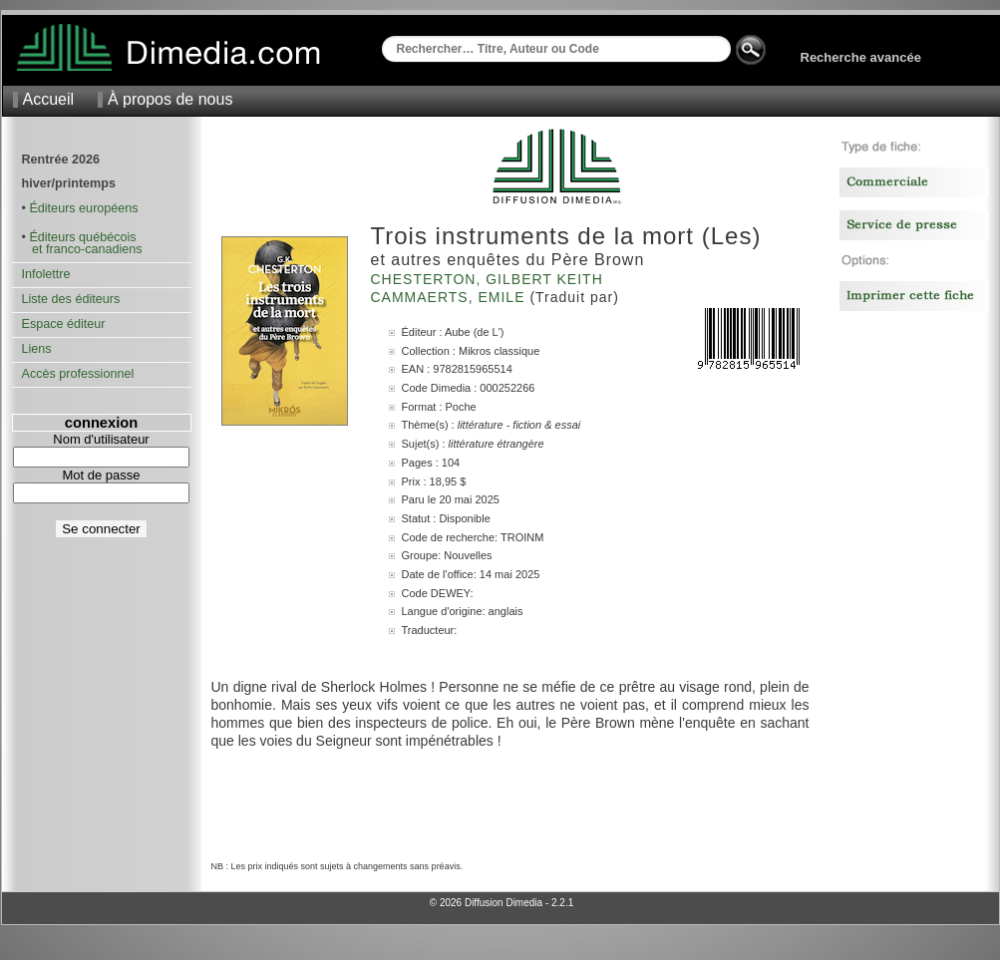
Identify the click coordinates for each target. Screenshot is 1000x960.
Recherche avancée (861, 57)
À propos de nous (170, 99)
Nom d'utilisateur (101, 439)
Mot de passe (101, 475)
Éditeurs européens (83, 208)
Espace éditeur (64, 324)
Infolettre (46, 274)
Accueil (49, 99)
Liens (37, 349)
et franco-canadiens (82, 249)
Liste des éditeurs (71, 299)
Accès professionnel (78, 374)
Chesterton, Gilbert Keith (489, 279)
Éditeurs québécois (82, 237)
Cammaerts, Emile (450, 297)
